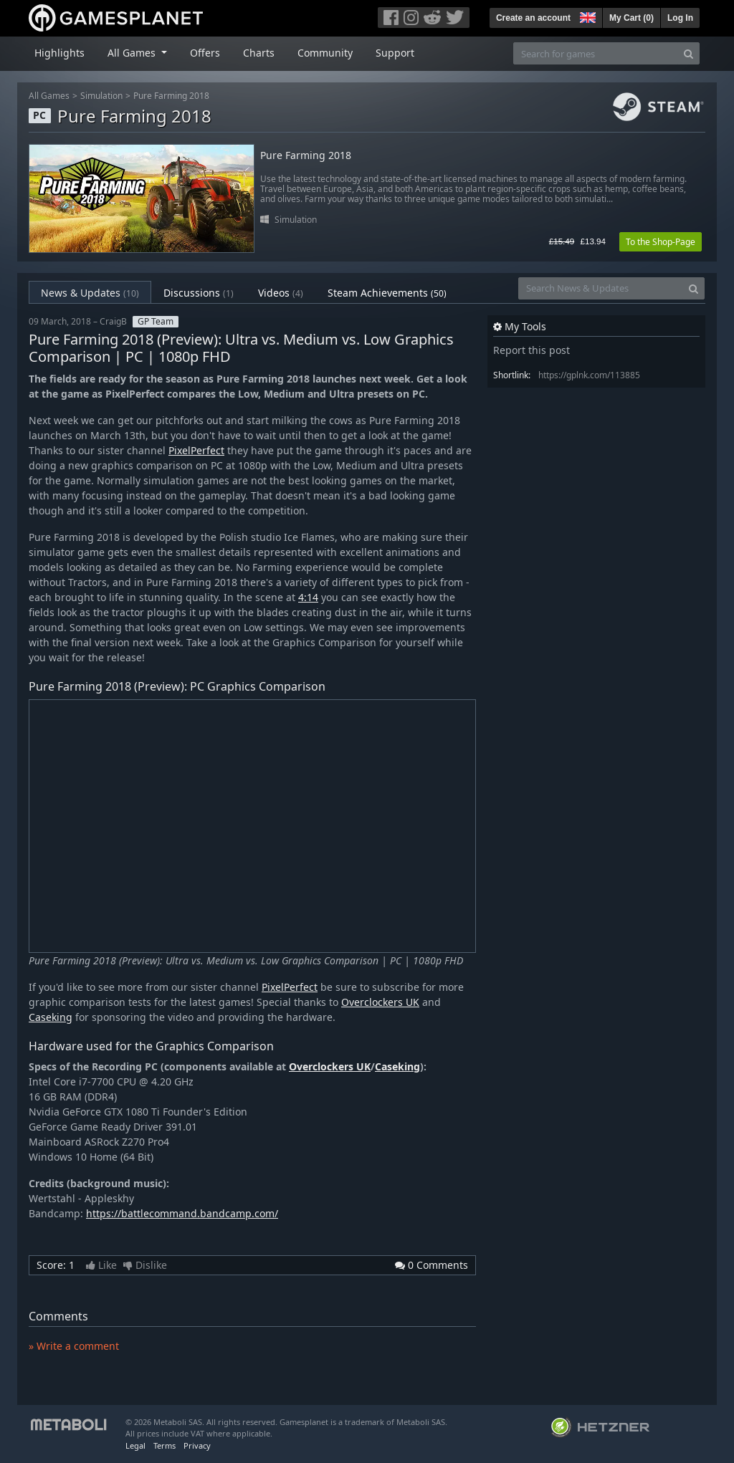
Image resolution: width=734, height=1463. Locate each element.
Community (325, 52)
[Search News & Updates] (600, 288)
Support (395, 52)
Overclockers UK (380, 1002)
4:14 (308, 597)
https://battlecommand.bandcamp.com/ (182, 1213)
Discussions (198, 292)
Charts (259, 52)
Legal (135, 1445)
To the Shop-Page (660, 242)
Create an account (533, 18)
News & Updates (90, 292)
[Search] (688, 53)
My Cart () (631, 18)
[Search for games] (595, 53)
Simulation (101, 95)
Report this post (531, 350)
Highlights (59, 52)
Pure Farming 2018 (171, 95)
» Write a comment (74, 1346)
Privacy (197, 1445)
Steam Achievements (387, 292)
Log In (680, 18)
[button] (586, 16)
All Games (49, 95)
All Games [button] (133, 52)
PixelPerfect (196, 450)
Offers (205, 52)
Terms (164, 1445)
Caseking (50, 1017)
